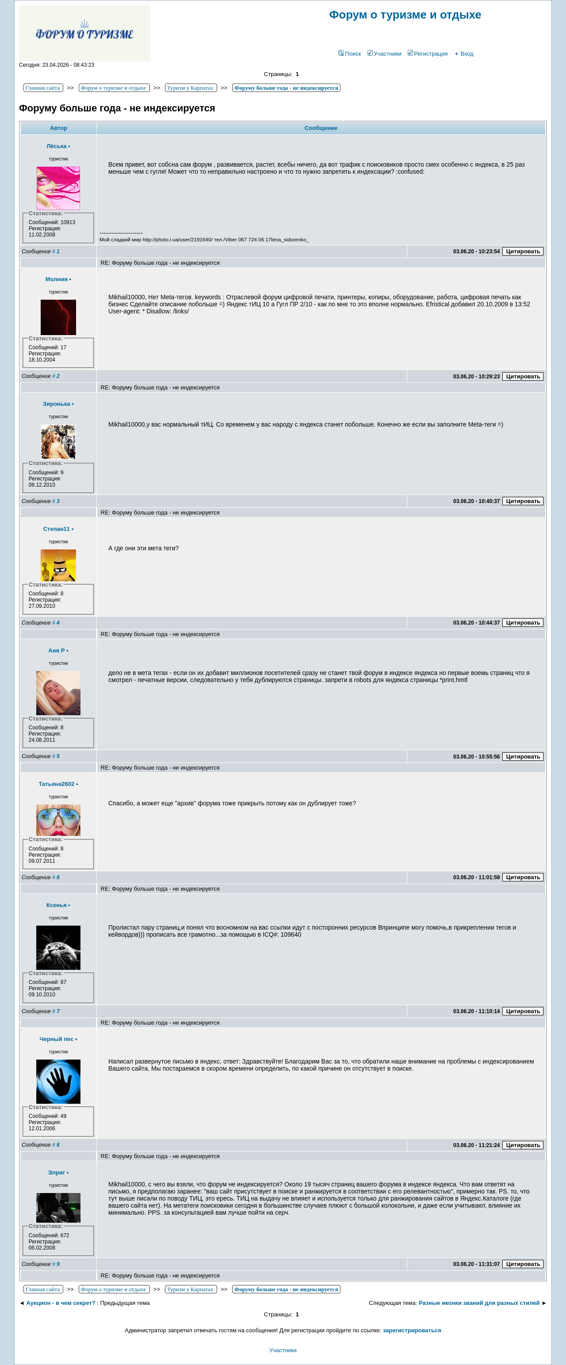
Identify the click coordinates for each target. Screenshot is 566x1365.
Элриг (56, 1172)
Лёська (56, 146)
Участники (384, 53)
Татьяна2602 (57, 784)
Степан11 (56, 529)
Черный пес (56, 1039)
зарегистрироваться (412, 1330)
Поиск (349, 53)
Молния (57, 279)
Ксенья (56, 905)
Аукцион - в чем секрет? (60, 1303)
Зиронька (56, 403)
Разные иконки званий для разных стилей (479, 1303)
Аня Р (56, 650)
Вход (463, 53)
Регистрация (428, 53)
